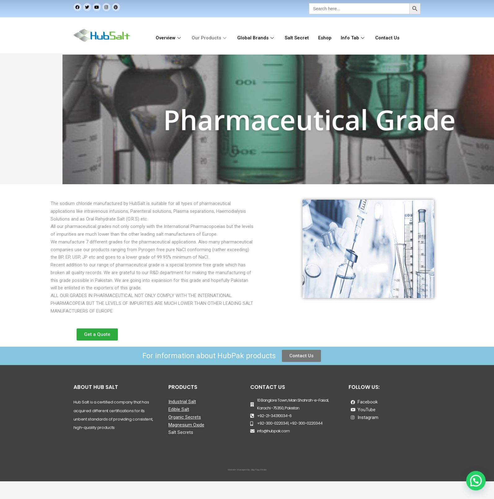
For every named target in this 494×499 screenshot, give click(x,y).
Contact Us (387, 38)
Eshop (325, 38)
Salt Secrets (180, 432)
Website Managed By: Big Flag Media (247, 469)
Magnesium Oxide (186, 425)
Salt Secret (297, 38)
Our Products (210, 38)
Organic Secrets (184, 417)
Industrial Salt (182, 401)
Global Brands (256, 38)
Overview (169, 38)
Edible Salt (178, 409)
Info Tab (353, 38)
